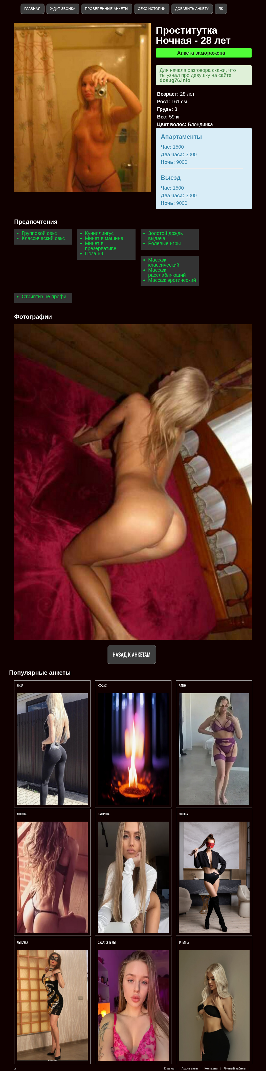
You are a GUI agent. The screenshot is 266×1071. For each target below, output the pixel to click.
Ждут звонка (62, 9)
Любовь (22, 814)
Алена (182, 685)
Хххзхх (102, 685)
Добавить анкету (192, 9)
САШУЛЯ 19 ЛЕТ (107, 942)
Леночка (22, 942)
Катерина (104, 814)
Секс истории (151, 9)
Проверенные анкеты (106, 9)
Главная (32, 9)
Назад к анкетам (131, 654)
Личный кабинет (235, 1068)
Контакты (211, 1068)
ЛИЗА (20, 685)
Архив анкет (190, 1068)
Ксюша (183, 814)
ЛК (220, 9)
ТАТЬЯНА (184, 942)
